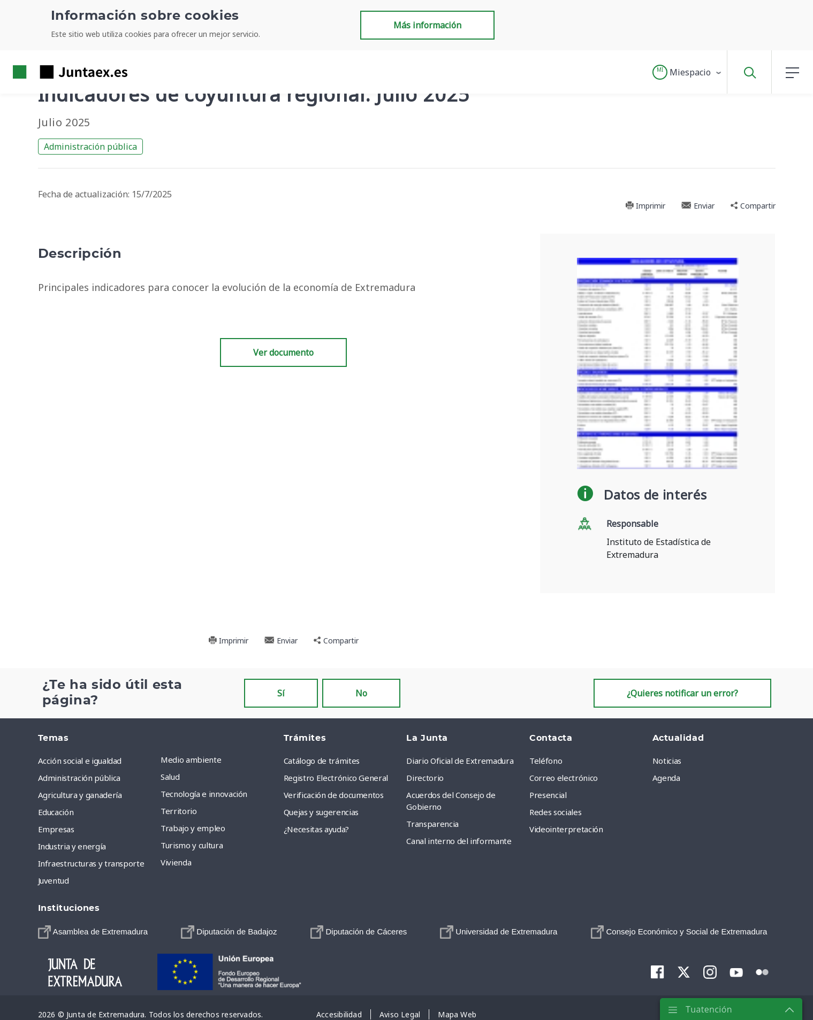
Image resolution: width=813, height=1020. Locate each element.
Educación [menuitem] (56, 812)
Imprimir (645, 206)
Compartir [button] (753, 206)
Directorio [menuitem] (425, 777)
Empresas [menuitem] (56, 829)
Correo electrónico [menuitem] (563, 777)
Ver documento (283, 352)
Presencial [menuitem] (548, 794)
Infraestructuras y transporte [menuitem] (91, 863)
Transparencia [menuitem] (432, 823)
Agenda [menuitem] (666, 777)
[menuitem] (93, 932)
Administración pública (90, 146)
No (361, 693)
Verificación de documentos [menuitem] (334, 794)
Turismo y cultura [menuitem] (192, 845)
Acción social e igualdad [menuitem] (80, 760)
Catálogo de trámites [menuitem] (322, 760)
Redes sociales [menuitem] (555, 812)
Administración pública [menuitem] (79, 777)
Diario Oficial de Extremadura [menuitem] (459, 760)
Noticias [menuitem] (666, 760)
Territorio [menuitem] (179, 811)
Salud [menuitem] (170, 776)
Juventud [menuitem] (53, 880)
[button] (687, 72)
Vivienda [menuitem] (176, 862)
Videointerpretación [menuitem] (566, 829)
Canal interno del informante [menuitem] (458, 840)
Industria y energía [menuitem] (72, 846)
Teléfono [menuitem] (545, 760)
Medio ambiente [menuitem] (191, 759)
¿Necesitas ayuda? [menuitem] (316, 829)
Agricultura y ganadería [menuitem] (80, 794)
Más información (427, 25)
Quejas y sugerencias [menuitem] (321, 812)
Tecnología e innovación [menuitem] (204, 793)
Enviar (698, 206)
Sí (281, 693)
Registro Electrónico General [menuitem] (336, 777)
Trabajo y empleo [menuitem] (193, 828)
